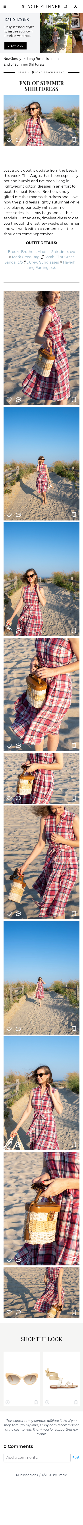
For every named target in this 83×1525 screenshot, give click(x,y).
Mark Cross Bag (26, 257)
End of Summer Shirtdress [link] (24, 64)
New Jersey (12, 59)
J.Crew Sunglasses (43, 262)
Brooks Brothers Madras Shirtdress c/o (41, 252)
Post (75, 1457)
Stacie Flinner (41, 6)
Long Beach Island (41, 59)
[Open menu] (5, 7)
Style (22, 72)
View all (15, 45)
